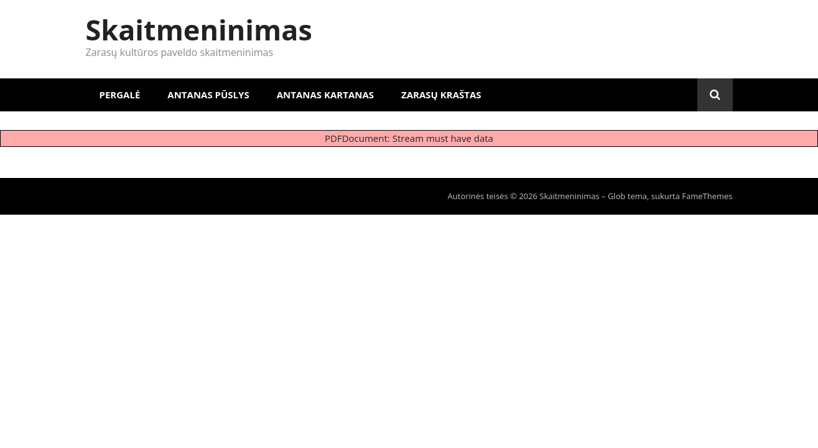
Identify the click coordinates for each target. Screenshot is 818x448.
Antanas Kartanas (325, 94)
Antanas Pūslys (208, 94)
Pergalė (120, 94)
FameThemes (707, 196)
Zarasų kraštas (441, 94)
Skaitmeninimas (199, 30)
